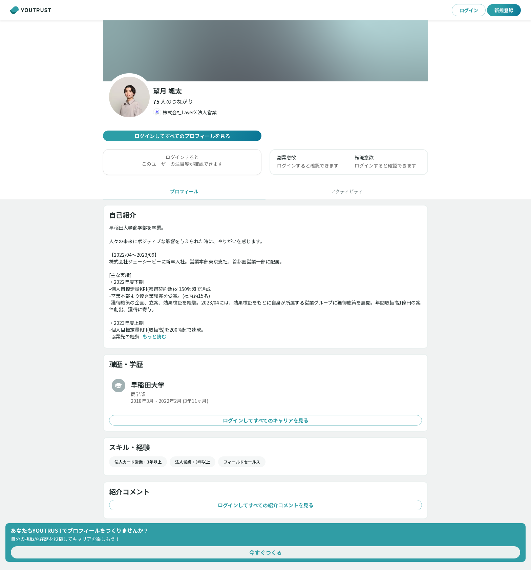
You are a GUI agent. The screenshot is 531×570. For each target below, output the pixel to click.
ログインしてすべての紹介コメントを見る (265, 505)
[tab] (184, 191)
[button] (173, 101)
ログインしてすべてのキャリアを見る (265, 420)
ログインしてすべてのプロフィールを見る (182, 136)
